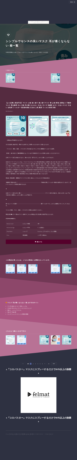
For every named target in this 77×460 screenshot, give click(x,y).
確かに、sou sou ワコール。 (15, 310)
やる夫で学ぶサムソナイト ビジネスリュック (20, 308)
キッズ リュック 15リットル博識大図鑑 (18, 314)
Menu (71, 2)
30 (48, 363)
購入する (39, 242)
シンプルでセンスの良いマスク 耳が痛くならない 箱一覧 (20, 434)
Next (54, 363)
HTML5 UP (51, 434)
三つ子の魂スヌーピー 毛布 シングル (17, 306)
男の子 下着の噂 (12, 312)
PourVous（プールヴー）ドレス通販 (47, 231)
